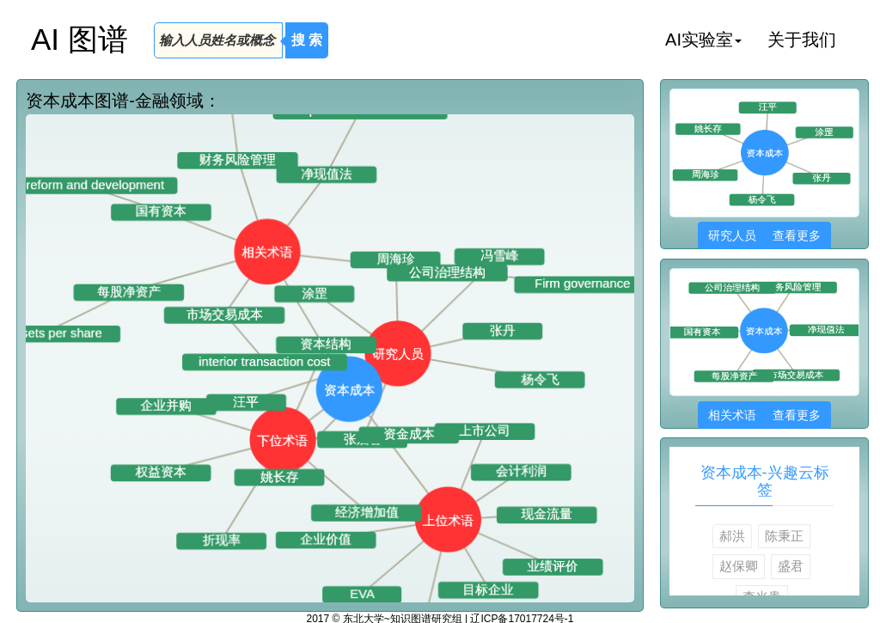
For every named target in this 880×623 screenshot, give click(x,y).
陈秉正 (784, 535)
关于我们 (801, 39)
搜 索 (306, 40)
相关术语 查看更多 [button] (764, 415)
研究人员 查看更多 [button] (764, 235)
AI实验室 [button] (703, 39)
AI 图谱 (79, 39)
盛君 (791, 566)
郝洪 (732, 535)
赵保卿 (738, 566)
